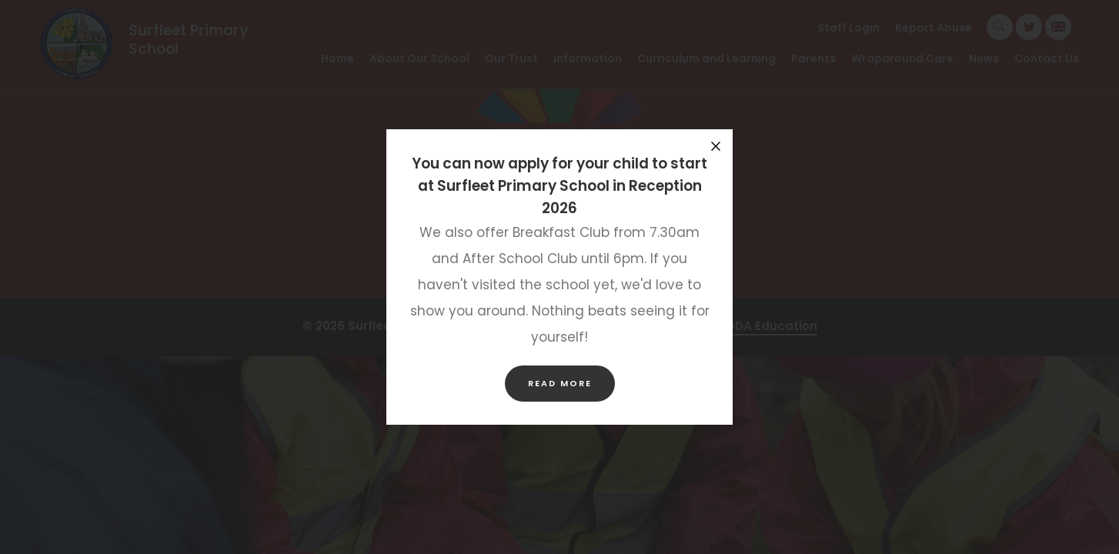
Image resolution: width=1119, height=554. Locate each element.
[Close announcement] (716, 146)
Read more (560, 383)
